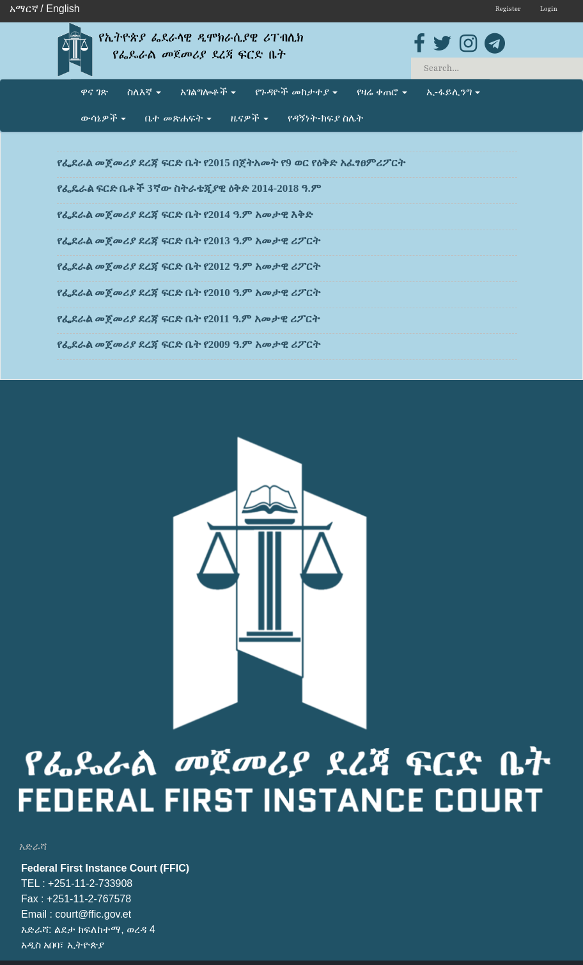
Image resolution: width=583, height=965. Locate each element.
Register (508, 8)
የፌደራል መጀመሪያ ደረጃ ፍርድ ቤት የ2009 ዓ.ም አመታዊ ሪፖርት (287, 346)
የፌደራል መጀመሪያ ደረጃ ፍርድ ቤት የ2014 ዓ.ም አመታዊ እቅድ (287, 217)
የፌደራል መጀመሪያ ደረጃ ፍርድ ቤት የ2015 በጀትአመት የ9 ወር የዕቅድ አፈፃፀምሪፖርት (287, 165)
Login (548, 8)
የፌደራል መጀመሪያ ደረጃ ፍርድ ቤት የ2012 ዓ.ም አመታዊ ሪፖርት (287, 268)
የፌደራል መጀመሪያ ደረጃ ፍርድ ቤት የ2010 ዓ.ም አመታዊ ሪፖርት (287, 295)
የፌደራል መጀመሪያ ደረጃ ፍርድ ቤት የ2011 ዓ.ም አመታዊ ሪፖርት (287, 321)
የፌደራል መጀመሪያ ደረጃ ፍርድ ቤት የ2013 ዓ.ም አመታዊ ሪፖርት (287, 243)
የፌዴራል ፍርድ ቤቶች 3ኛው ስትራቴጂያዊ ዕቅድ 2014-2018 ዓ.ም (287, 190)
